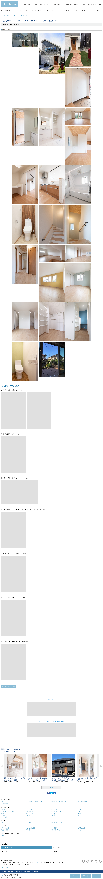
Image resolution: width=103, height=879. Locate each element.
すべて (4, 801)
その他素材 (5, 817)
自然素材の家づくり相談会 (71, 4)
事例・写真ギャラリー (7, 10)
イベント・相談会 (81, 10)
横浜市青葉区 (81, 828)
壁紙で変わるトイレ (57, 822)
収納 (79, 815)
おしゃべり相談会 (55, 4)
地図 (37, 862)
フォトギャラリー (7, 847)
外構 (53, 815)
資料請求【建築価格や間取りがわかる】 (91, 4)
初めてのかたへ (44, 4)
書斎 (53, 813)
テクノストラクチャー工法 (34, 801)
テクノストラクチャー (22, 10)
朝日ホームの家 (36, 10)
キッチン (54, 809)
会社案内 (66, 10)
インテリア (30, 822)
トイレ (79, 809)
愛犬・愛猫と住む (82, 801)
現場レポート (56, 847)
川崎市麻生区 (31, 828)
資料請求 (85, 876)
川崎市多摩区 (5, 828)
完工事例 (4, 851)
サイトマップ (5, 867)
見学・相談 (74, 876)
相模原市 (54, 828)
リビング (29, 809)
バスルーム (30, 811)
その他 (79, 830)
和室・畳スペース (32, 813)
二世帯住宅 (5, 803)
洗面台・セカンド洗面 (8, 811)
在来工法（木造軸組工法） (59, 801)
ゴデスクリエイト (35, 871)
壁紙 (3, 815)
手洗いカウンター (57, 811)
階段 (3, 813)
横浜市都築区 (5, 830)
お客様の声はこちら (9, 686)
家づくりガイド (51, 10)
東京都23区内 (56, 830)
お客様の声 (55, 851)
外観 (28, 815)
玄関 (79, 811)
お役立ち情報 (96, 10)
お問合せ (96, 876)
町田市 (29, 830)
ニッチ (79, 813)
